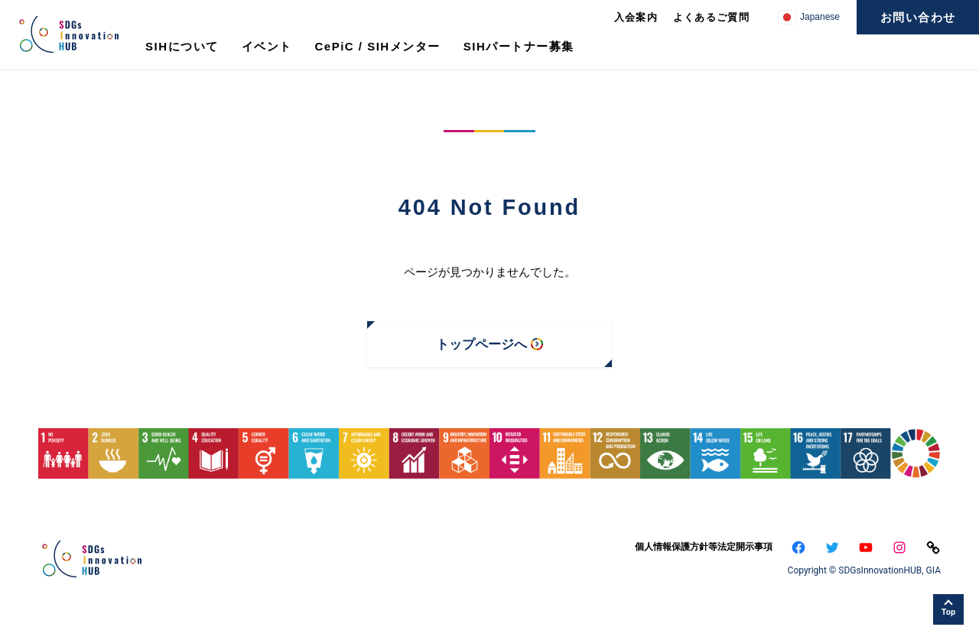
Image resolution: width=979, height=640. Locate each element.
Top (948, 612)
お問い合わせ (918, 17)
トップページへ (481, 344)
